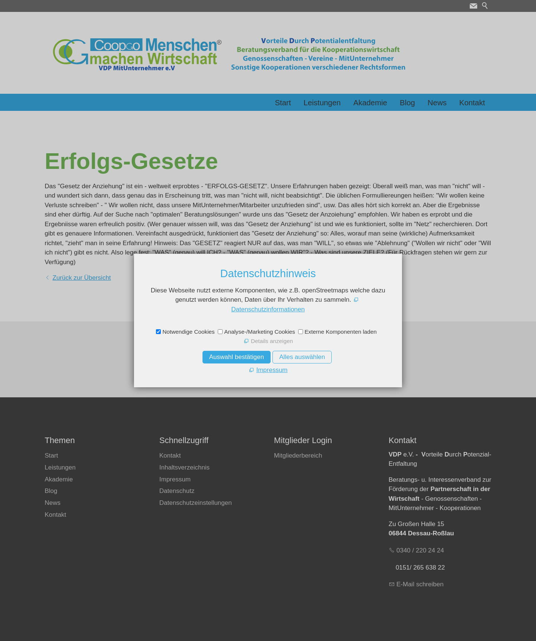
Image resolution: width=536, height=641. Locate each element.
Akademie (370, 103)
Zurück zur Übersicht (81, 277)
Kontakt (472, 103)
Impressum (175, 479)
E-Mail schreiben (420, 584)
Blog (407, 103)
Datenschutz (177, 490)
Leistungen (322, 103)
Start (283, 103)
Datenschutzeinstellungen (195, 502)
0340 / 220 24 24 (420, 550)
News (437, 103)
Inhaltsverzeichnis (184, 467)
